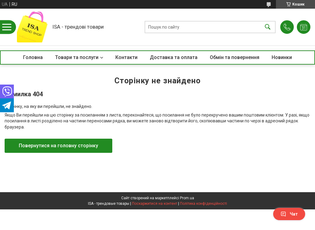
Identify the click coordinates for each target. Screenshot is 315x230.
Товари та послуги (76, 57)
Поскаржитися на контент (154, 203)
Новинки (282, 57)
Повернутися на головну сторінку (58, 146)
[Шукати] (267, 27)
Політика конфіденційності (203, 203)
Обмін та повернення (234, 57)
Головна (33, 57)
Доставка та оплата (173, 57)
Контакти (126, 57)
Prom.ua (187, 198)
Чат (289, 214)
